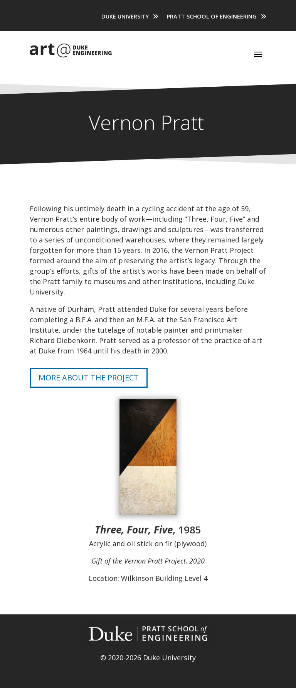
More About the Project (89, 377)
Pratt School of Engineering (212, 17)
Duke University (125, 17)
